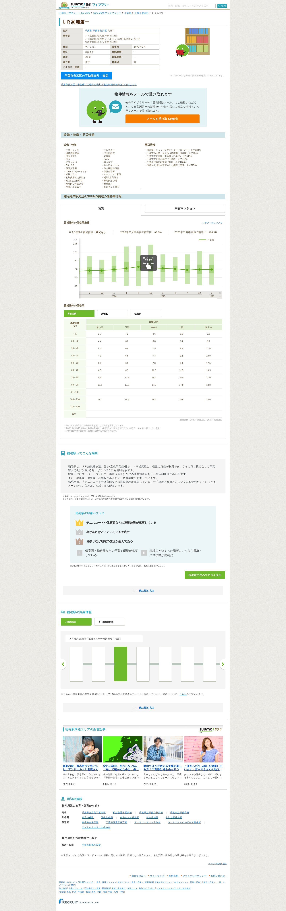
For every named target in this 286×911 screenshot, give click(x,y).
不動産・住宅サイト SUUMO (74, 13)
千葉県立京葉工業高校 (94, 812)
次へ (222, 664)
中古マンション (181, 882)
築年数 (104, 313)
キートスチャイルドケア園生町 (184, 822)
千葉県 (128, 13)
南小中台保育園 (90, 822)
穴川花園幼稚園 (174, 817)
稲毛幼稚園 (88, 817)
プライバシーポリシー (194, 876)
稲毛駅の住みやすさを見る (205, 575)
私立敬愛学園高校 (122, 812)
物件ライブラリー (147, 888)
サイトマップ (157, 876)
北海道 (62, 892)
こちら (183, 694)
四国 (105, 892)
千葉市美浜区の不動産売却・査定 (86, 75)
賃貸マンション (109, 882)
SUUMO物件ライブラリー (107, 13)
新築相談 (106, 888)
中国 (110, 892)
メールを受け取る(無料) (162, 118)
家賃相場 (149, 882)
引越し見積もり (119, 888)
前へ (63, 664)
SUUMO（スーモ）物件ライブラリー (84, 5)
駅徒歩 (137, 313)
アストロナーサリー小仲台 (96, 827)
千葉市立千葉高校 (179, 812)
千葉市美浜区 (142, 13)
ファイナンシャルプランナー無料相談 (173, 888)
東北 (69, 892)
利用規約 (173, 876)
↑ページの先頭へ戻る (217, 864)
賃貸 (98, 882)
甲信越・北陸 (84, 892)
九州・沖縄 (119, 892)
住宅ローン (132, 888)
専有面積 (71, 313)
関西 (99, 892)
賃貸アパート (124, 882)
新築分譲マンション (164, 882)
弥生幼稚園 (152, 817)
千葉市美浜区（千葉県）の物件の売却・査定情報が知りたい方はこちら (99, 84)
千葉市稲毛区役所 (91, 845)
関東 (74, 892)
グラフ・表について (212, 222)
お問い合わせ (218, 876)
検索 (223, 6)
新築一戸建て (196, 882)
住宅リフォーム (76, 888)
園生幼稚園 (107, 817)
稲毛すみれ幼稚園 (129, 817)
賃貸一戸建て (138, 882)
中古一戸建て (210, 882)
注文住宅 (63, 888)
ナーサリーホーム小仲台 (147, 822)
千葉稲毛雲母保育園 (116, 822)
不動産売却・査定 (92, 888)
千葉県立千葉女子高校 (151, 812)
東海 (94, 892)
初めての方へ (139, 876)
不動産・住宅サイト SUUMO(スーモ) (76, 882)
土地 (219, 882)
